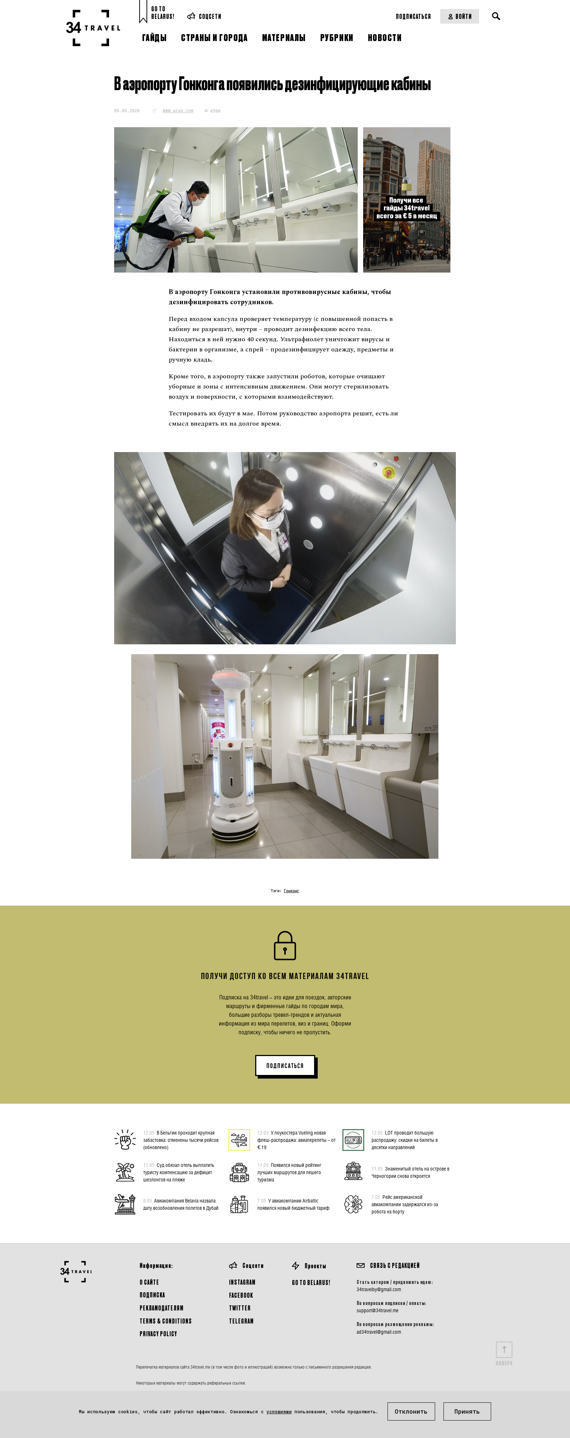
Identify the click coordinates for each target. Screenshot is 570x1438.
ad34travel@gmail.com (379, 1332)
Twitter (240, 1308)
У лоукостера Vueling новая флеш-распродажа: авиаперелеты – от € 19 (296, 1139)
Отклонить (411, 1411)
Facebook (241, 1295)
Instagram (242, 1282)
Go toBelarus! (162, 12)
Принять (467, 1411)
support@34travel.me (377, 1310)
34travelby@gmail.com (379, 1289)
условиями (279, 1411)
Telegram (241, 1321)
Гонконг (291, 891)
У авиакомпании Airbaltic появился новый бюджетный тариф (293, 1204)
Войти (459, 16)
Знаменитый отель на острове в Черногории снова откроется (410, 1172)
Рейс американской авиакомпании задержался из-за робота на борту (405, 1204)
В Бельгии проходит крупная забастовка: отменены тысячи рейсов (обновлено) (180, 1139)
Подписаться (413, 16)
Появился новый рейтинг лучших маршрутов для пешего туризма (289, 1172)
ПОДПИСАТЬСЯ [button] (285, 1066)
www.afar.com (178, 110)
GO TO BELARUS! (311, 1282)
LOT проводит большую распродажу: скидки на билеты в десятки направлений (405, 1139)
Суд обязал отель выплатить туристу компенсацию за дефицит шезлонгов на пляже (178, 1172)
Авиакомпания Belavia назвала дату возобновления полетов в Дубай (180, 1204)
